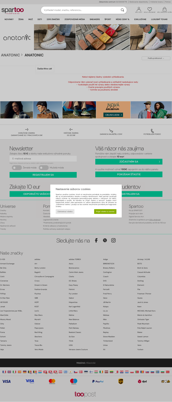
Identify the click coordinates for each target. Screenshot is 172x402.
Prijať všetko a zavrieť (105, 211)
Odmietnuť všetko (65, 211)
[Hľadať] (122, 10)
